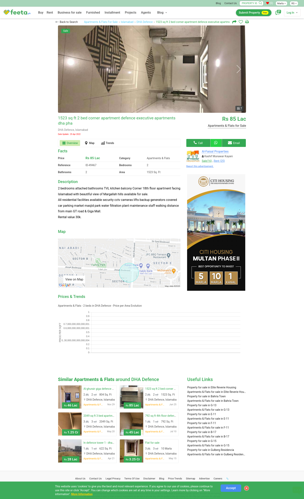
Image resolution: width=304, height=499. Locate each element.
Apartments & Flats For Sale (101, 21)
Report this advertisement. (200, 166)
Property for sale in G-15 (201, 415)
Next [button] (238, 69)
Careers (217, 452)
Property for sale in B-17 (201, 406)
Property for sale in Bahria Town (206, 370)
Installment (112, 12)
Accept (231, 488)
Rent (50, 12)
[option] (152, 69)
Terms (132, 452)
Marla (281, 3)
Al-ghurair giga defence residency (104, 362)
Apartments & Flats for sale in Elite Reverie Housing (216, 366)
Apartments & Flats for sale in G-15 (208, 419)
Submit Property (254, 13)
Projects (130, 12)
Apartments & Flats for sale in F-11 (208, 401)
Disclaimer (149, 452)
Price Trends (175, 452)
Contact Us (230, 3)
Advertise (204, 452)
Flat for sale (152, 416)
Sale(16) (207, 160)
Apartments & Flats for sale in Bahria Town (213, 375)
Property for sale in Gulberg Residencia (210, 424)
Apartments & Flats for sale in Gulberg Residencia (216, 428)
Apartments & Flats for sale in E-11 (208, 392)
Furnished (93, 12)
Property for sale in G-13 (201, 379)
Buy (40, 12)
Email (234, 143)
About (80, 452)
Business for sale (69, 12)
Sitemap (190, 452)
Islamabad (127, 21)
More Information (81, 494)
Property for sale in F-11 (201, 397)
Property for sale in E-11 (201, 388)
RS (294, 3)
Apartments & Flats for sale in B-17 (208, 410)
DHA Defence (144, 21)
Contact (95, 452)
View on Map (74, 279)
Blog (218, 3)
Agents (146, 12)
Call (198, 143)
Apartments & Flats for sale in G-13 (208, 383)
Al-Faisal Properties (215, 151)
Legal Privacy (112, 452)
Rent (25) (219, 160)
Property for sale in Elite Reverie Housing (211, 361)
